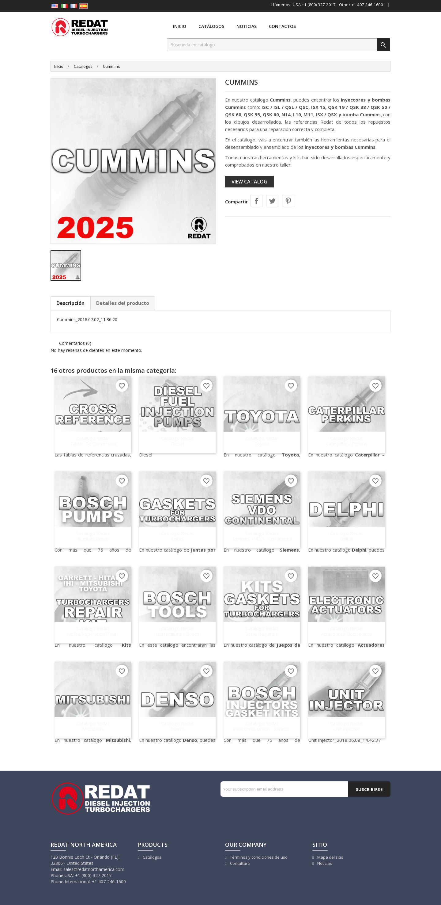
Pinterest (288, 201)
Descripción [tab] (70, 303)
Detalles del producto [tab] (122, 303)
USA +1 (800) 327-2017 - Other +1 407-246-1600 (338, 4)
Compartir (256, 201)
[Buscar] (272, 44)
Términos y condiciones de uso (258, 857)
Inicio (179, 26)
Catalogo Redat (93, 440)
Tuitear (272, 201)
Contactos (282, 26)
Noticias (246, 26)
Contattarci (239, 863)
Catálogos (211, 26)
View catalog (249, 181)
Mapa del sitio (329, 857)
